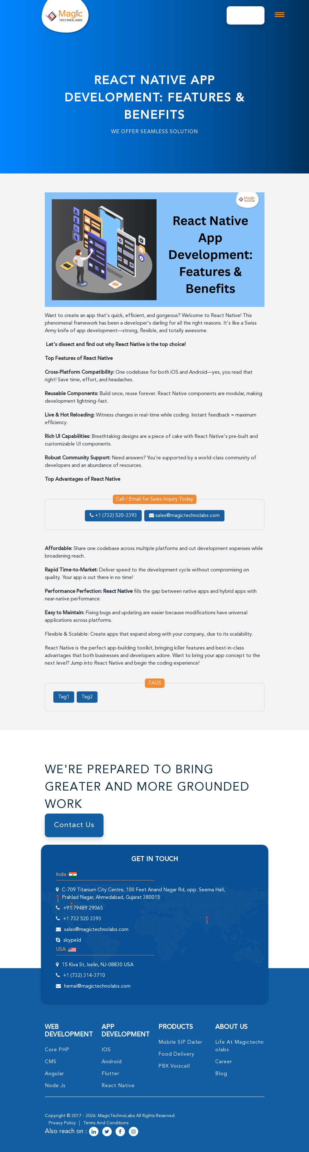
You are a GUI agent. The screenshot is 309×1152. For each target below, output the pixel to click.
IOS (106, 1050)
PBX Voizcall (174, 1066)
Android (112, 1061)
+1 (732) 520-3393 (113, 515)
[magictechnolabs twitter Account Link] (107, 1132)
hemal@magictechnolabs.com (97, 986)
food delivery (176, 1054)
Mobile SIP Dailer (180, 1042)
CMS (50, 1061)
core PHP (57, 1050)
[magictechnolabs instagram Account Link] (133, 1132)
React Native (118, 1085)
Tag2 (87, 697)
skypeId (72, 940)
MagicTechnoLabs (116, 1116)
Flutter (110, 1073)
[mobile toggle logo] (279, 15)
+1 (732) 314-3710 (84, 975)
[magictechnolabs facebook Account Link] (120, 1132)
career (223, 1061)
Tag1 (63, 697)
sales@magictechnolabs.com (184, 515)
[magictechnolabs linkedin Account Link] (93, 1132)
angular (54, 1073)
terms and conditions (105, 1123)
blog (221, 1073)
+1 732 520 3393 (82, 919)
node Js (55, 1085)
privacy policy (62, 1123)
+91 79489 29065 (83, 908)
